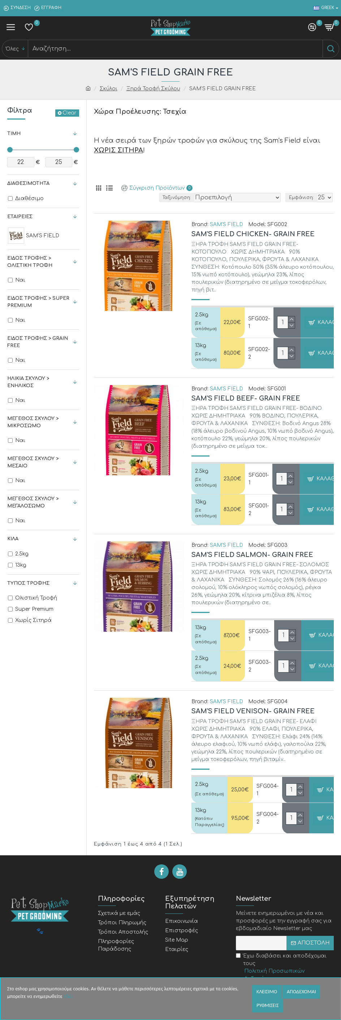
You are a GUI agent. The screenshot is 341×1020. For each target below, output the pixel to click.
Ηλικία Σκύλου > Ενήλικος (28, 382)
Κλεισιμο (266, 992)
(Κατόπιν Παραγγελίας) (209, 821)
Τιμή (14, 133)
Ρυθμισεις (267, 1005)
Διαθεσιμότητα (28, 183)
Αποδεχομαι (301, 992)
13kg (200, 345)
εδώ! (69, 996)
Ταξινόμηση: (177, 197)
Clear (69, 113)
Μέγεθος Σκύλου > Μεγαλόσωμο (33, 502)
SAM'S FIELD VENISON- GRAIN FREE (253, 711)
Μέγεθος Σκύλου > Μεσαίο (33, 462)
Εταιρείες (20, 216)
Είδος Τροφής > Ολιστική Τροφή (29, 262)
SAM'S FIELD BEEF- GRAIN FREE (245, 398)
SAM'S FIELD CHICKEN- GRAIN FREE (253, 234)
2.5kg (201, 314)
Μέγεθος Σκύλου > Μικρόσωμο (33, 422)
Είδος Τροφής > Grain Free (37, 342)
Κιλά (12, 538)
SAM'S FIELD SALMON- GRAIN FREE (252, 554)
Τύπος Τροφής (28, 583)
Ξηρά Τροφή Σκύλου (153, 88)
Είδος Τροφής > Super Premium (38, 302)
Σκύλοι (108, 88)
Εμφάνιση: (301, 197)
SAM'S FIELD (226, 224)
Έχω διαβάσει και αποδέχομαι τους (285, 967)
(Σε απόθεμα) (205, 326)
